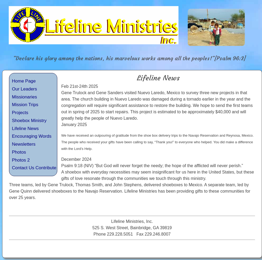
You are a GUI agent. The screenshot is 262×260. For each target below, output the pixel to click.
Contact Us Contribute (34, 167)
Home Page (24, 81)
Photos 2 (21, 160)
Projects (20, 112)
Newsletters (24, 144)
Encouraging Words (31, 136)
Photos (19, 152)
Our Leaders (24, 89)
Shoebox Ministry (29, 120)
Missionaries (24, 96)
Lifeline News (25, 128)
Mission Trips (25, 104)
